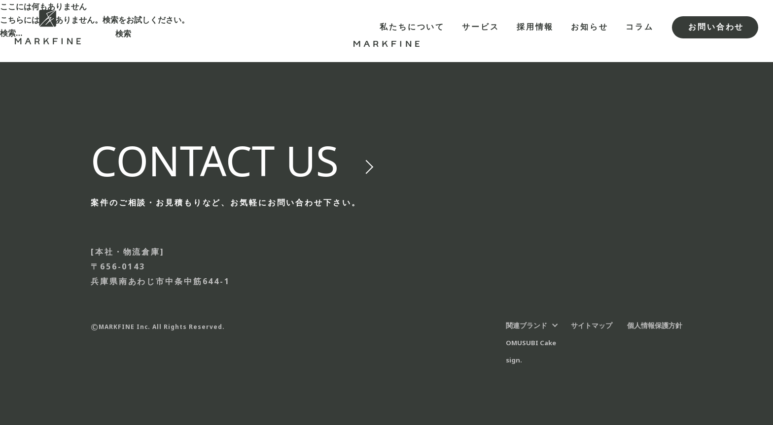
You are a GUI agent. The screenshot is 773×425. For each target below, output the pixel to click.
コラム (640, 26)
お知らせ (589, 26)
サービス (480, 26)
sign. (514, 360)
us (215, 160)
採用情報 (535, 26)
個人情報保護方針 (654, 325)
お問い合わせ (716, 26)
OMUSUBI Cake (531, 342)
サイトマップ (591, 325)
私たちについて (412, 26)
